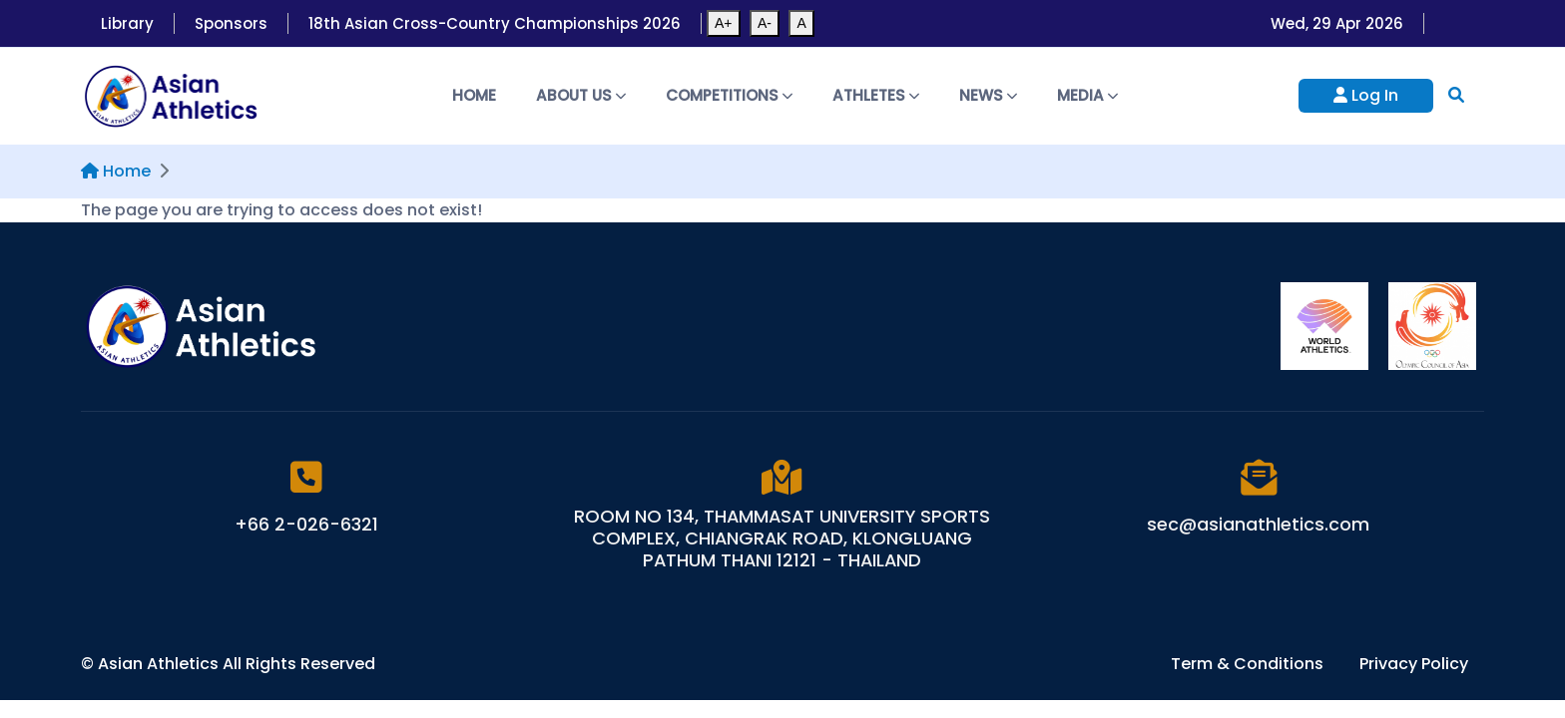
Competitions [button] (729, 95)
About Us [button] (581, 95)
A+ (724, 23)
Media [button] (1087, 95)
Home (474, 95)
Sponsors (231, 23)
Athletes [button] (875, 95)
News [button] (988, 95)
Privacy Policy (1413, 663)
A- (765, 23)
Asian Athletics (160, 663)
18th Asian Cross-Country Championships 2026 (494, 23)
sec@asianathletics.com (1258, 524)
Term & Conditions (1249, 663)
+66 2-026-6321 (306, 524)
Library (127, 23)
